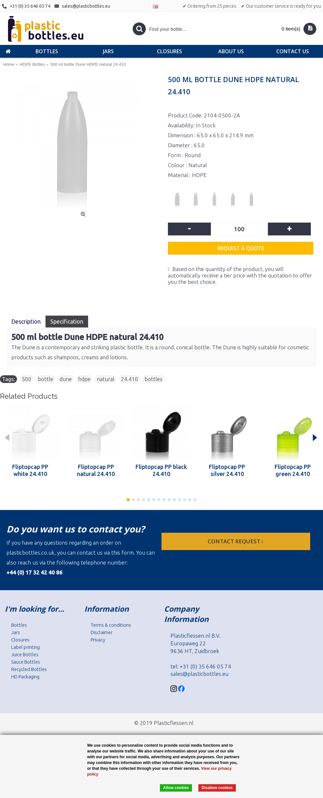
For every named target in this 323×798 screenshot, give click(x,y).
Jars (15, 632)
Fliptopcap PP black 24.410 (161, 470)
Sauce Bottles (25, 662)
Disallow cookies (217, 787)
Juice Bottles (24, 654)
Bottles (19, 625)
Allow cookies (176, 787)
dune (66, 379)
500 (26, 379)
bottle (45, 379)
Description (26, 321)
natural (105, 379)
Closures (20, 639)
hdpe (84, 379)
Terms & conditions (111, 625)
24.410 (129, 379)
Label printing (25, 647)
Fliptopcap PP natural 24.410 (96, 470)
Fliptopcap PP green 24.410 (293, 470)
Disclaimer (101, 632)
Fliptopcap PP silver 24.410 (227, 470)
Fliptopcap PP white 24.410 (30, 470)
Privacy (98, 639)
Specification (66, 321)
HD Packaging (25, 676)
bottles (153, 379)
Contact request (236, 541)
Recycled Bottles (29, 669)
